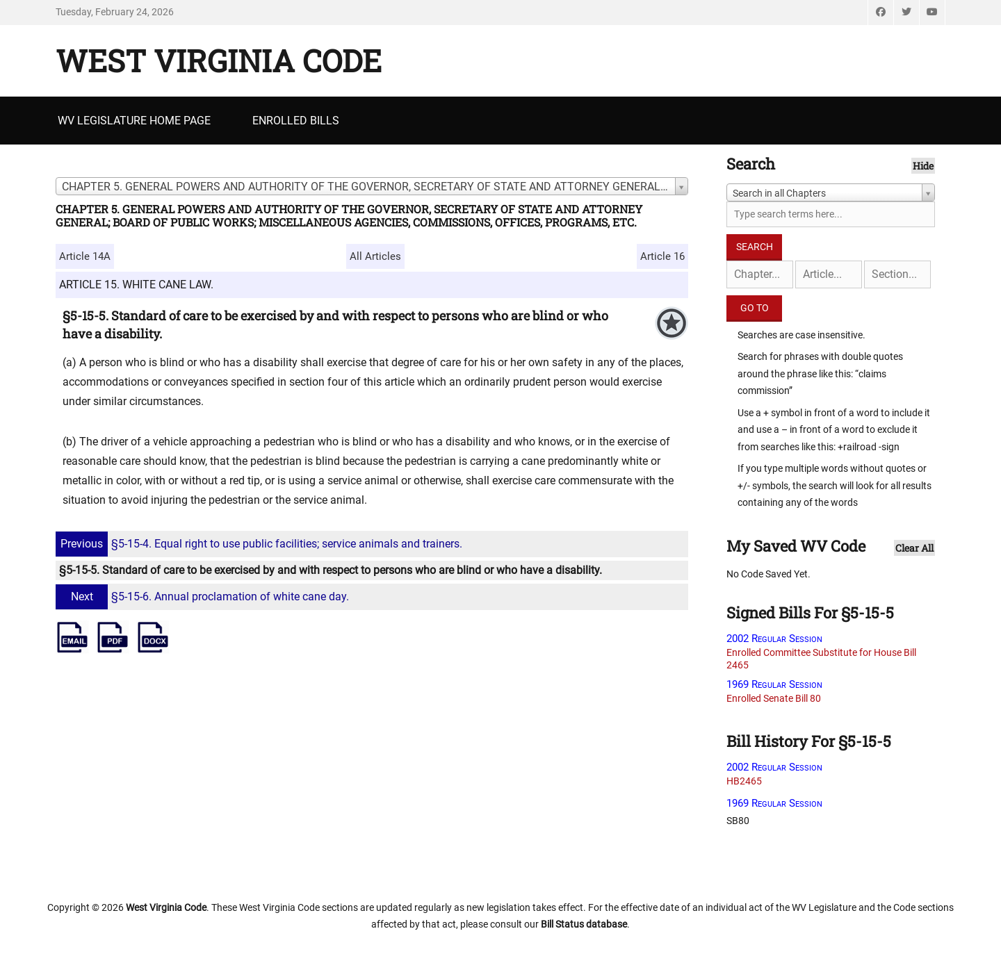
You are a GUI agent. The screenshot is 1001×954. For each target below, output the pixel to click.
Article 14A (85, 256)
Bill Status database (584, 924)
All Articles (375, 256)
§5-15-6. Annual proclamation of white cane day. (204, 596)
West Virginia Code (219, 60)
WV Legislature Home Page (134, 120)
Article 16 (662, 256)
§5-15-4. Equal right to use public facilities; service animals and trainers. (260, 543)
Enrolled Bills (295, 120)
